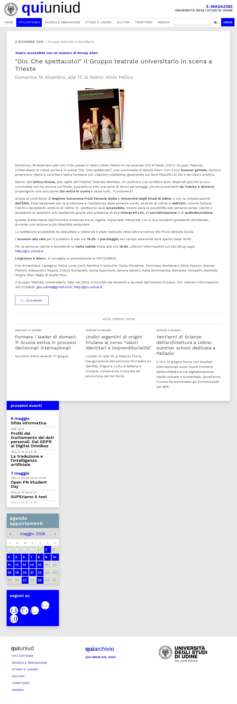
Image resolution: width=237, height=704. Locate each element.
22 (39, 572)
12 (17, 565)
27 (25, 580)
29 (40, 580)
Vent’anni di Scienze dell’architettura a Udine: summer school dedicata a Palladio (185, 345)
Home (9, 22)
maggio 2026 (32, 533)
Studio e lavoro (98, 22)
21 (32, 572)
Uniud (227, 22)
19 (17, 572)
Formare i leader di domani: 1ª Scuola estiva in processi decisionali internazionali (46, 342)
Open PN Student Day (29, 484)
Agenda (164, 22)
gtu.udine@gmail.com (54, 287)
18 (9, 572)
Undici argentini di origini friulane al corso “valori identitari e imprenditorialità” (118, 342)
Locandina (31, 300)
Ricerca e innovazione (62, 22)
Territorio (143, 22)
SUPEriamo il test (29, 496)
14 (32, 565)
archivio (99, 649)
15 (39, 565)
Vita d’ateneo (29, 22)
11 (9, 565)
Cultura (123, 22)
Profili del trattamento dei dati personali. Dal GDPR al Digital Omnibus (32, 439)
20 (25, 572)
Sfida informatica (28, 422)
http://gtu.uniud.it (29, 251)
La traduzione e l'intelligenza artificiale (27, 460)
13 (24, 565)
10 (54, 557)
